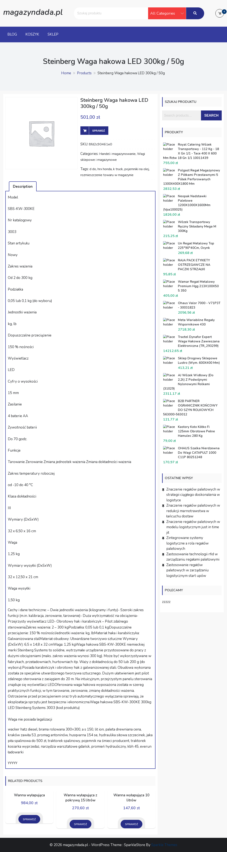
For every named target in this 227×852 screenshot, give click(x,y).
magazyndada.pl (33, 12)
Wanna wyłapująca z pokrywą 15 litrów (80, 798)
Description (23, 186)
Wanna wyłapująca (29, 795)
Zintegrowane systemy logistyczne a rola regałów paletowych (187, 543)
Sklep (53, 34)
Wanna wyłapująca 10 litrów (131, 798)
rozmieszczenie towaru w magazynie (106, 175)
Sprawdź (98, 130)
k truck (118, 169)
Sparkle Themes (164, 844)
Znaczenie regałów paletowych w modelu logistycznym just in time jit (193, 527)
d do (92, 169)
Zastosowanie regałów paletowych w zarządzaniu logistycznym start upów (187, 570)
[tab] (23, 186)
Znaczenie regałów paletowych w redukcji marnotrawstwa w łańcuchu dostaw (193, 511)
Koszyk (32, 34)
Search (211, 115)
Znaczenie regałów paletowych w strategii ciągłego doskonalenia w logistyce (193, 495)
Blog (12, 34)
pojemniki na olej (136, 169)
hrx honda (105, 169)
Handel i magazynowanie (117, 154)
